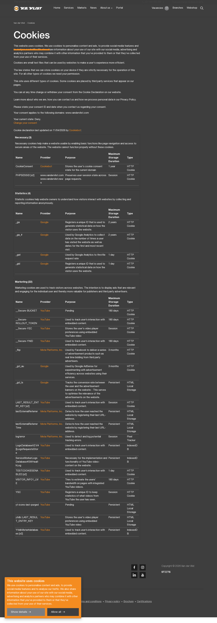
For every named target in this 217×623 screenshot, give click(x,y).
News (93, 13)
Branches (178, 13)
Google (44, 228)
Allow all (56, 612)
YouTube (45, 317)
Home (57, 13)
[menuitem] (30, 29)
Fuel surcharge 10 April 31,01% (187, 3)
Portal (119, 13)
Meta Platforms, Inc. (51, 356)
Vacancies (160, 14)
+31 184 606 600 (151, 3)
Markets (81, 13)
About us (105, 13)
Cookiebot (75, 136)
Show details (19, 612)
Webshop (192, 13)
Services (69, 13)
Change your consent (25, 129)
